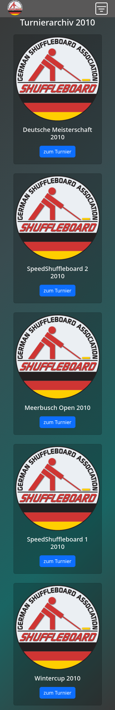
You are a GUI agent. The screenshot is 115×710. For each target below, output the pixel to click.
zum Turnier (57, 151)
